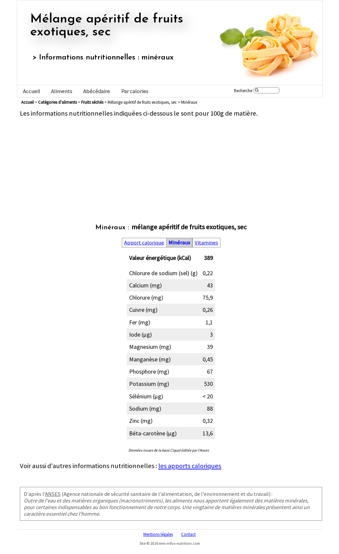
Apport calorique (144, 242)
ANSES (53, 494)
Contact (188, 534)
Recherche (243, 90)
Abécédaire (96, 91)
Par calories (134, 91)
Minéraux (179, 242)
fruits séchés (92, 102)
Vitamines (206, 242)
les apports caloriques (189, 466)
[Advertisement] (171, 164)
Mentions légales (158, 534)
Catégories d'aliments (57, 102)
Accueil (31, 91)
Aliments (61, 91)
